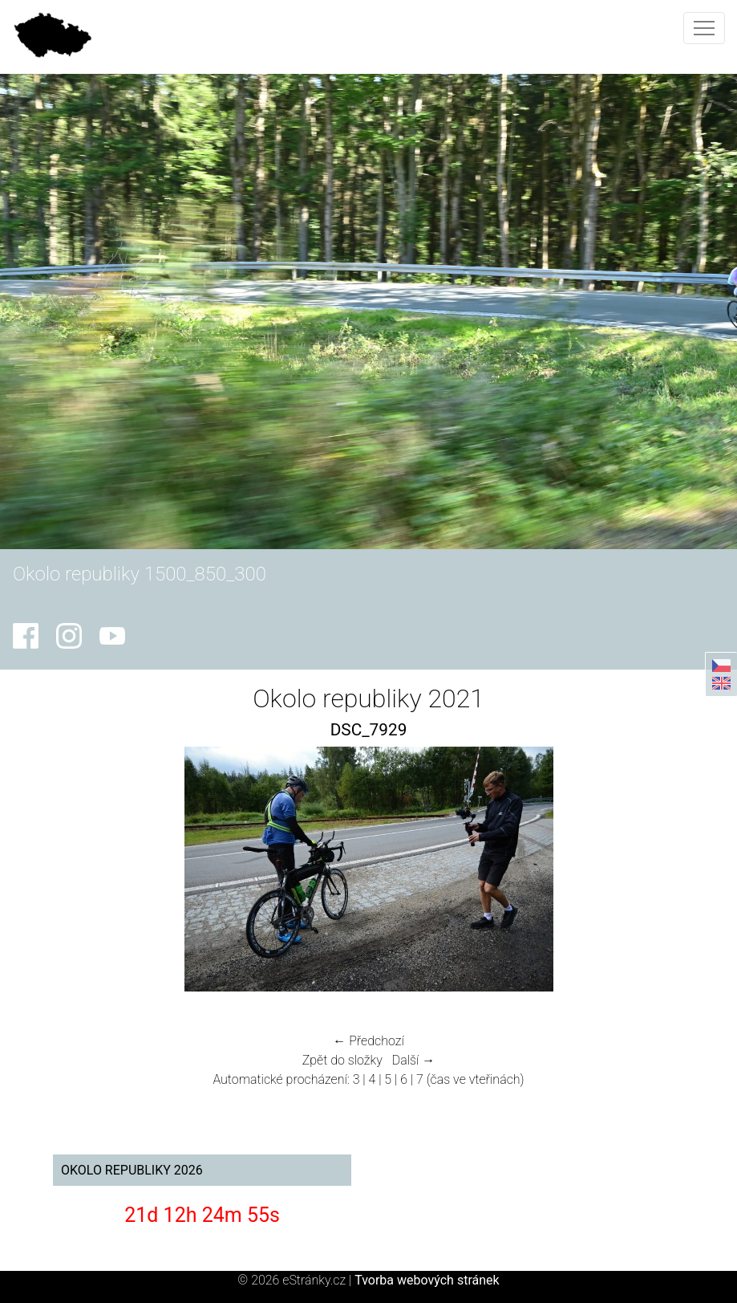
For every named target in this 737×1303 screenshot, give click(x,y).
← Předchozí (368, 1041)
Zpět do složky (342, 1060)
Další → (413, 1060)
